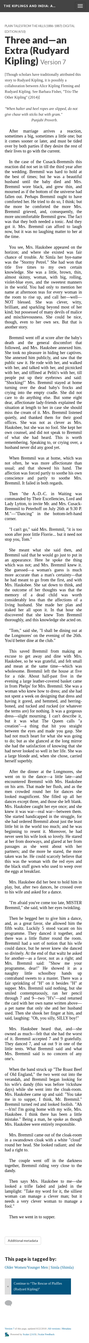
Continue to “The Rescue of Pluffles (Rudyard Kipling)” (38, 1286)
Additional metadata (23, 1241)
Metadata (66, 1328)
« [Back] (8, 1286)
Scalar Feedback (46, 1334)
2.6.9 (33, 1334)
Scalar (26, 1334)
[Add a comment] (10, 1303)
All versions (54, 1328)
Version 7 (9, 1328)
